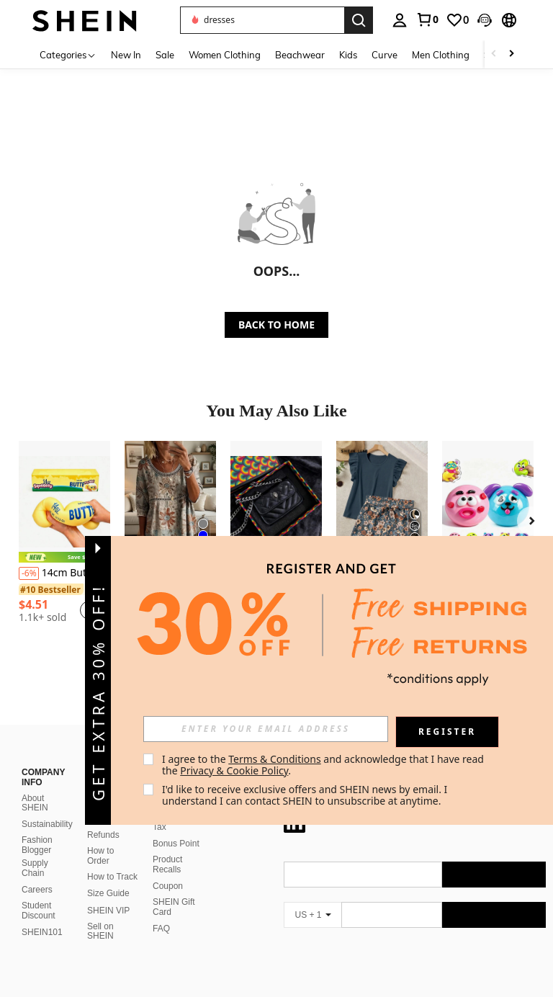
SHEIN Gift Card (174, 890)
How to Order (100, 838)
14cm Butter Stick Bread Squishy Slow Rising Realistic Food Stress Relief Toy (64, 573)
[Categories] (68, 54)
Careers (37, 872)
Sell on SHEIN (100, 914)
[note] (64, 557)
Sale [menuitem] (165, 55)
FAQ (161, 911)
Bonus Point (176, 826)
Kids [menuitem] (348, 55)
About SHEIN (35, 786)
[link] (427, 19)
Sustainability (47, 807)
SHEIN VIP (108, 893)
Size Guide (108, 876)
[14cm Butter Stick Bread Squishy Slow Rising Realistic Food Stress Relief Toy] (64, 502)
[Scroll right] (511, 54)
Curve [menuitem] (384, 55)
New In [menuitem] (126, 55)
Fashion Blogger (37, 828)
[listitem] (64, 537)
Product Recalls (167, 847)
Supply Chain (35, 851)
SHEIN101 (42, 915)
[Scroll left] (494, 54)
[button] (484, 20)
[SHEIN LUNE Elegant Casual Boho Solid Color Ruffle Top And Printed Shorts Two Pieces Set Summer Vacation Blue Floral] (382, 502)
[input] (265, 729)
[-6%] (29, 573)
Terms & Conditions (274, 759)
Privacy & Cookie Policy (234, 770)
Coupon (168, 869)
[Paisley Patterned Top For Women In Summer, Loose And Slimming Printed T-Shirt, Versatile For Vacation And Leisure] (170, 502)
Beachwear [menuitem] (300, 55)
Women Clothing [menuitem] (225, 55)
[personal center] (399, 20)
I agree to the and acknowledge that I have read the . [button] (324, 764)
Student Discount (38, 893)
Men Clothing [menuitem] (440, 55)
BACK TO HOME (276, 324)
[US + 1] (312, 898)
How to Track (112, 859)
